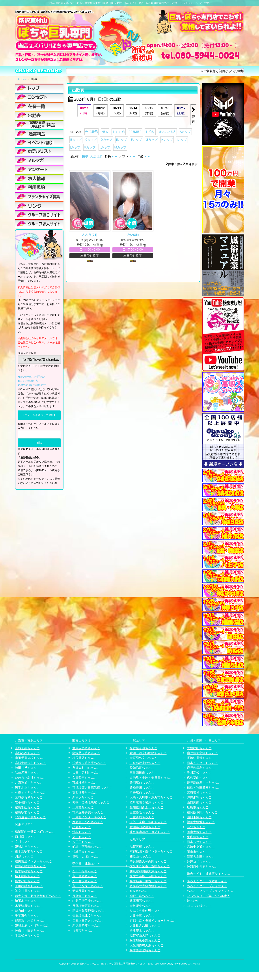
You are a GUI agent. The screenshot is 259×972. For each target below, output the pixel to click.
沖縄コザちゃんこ (199, 861)
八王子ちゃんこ (83, 842)
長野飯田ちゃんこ (84, 896)
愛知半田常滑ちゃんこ (145, 827)
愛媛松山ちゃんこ (199, 748)
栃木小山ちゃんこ (27, 881)
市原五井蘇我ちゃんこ (87, 812)
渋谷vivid (193, 901)
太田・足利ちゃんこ (86, 772)
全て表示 (91, 131)
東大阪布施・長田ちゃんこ (148, 876)
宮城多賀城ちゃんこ (29, 797)
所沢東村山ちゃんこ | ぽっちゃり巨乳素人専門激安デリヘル (110, 963)
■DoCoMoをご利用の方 (32, 376)
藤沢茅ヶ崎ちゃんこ (86, 753)
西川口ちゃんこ (26, 836)
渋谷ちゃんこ (81, 832)
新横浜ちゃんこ (83, 797)
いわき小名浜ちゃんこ (30, 777)
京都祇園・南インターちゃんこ (151, 851)
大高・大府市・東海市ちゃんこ (151, 797)
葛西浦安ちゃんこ (84, 792)
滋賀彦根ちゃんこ (142, 846)
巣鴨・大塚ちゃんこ (86, 856)
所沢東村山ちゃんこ (86, 768)
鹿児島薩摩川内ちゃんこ (204, 782)
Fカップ (136, 139)
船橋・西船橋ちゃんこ (87, 847)
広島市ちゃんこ (198, 807)
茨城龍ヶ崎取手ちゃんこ (89, 763)
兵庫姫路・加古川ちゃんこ (148, 881)
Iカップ (182, 139)
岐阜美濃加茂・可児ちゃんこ (150, 832)
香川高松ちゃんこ (199, 772)
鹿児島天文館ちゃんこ (202, 753)
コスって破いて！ (199, 906)
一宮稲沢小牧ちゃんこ (145, 763)
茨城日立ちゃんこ (84, 852)
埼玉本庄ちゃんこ (27, 901)
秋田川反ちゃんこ (27, 768)
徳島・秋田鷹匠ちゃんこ (204, 787)
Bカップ (76, 139)
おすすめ (118, 131)
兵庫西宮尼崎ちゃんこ (145, 950)
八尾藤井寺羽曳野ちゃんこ (148, 886)
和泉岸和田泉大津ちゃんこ (148, 871)
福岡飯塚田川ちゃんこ (202, 812)
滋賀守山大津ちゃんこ (145, 935)
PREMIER (135, 131)
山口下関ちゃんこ (199, 817)
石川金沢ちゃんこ (84, 881)
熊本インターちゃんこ (202, 763)
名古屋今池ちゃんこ (143, 748)
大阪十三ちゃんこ (142, 915)
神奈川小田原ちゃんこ (30, 930)
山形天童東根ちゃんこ (30, 758)
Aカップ (185, 131)
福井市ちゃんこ (83, 930)
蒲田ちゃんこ (81, 837)
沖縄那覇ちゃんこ (199, 797)
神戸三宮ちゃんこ (142, 896)
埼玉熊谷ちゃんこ (27, 876)
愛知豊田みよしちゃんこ (147, 807)
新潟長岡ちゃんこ (84, 891)
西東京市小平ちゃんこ (87, 822)
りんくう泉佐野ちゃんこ (147, 910)
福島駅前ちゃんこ (27, 812)
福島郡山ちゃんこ (27, 807)
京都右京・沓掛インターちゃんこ (153, 920)
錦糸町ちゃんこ (26, 910)
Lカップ (104, 147)
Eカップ (121, 139)
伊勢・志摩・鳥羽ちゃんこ (148, 822)
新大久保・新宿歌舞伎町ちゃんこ (38, 896)
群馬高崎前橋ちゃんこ (30, 866)
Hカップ (167, 139)
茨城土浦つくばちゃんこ (32, 925)
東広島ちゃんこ (198, 837)
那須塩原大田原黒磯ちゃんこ (92, 787)
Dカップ (106, 139)
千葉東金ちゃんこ (27, 915)
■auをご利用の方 (28, 381)
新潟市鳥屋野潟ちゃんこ (89, 910)
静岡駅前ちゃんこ (142, 782)
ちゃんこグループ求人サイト (207, 886)
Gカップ (151, 139)
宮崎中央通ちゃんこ (201, 847)
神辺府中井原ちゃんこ (202, 866)
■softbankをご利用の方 (32, 385)
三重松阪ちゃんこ (142, 812)
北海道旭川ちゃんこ (29, 782)
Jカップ (75, 147)
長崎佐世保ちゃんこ (201, 758)
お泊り (150, 131)
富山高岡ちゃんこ (84, 876)
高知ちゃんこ (196, 827)
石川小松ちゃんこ (84, 871)
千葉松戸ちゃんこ (27, 935)
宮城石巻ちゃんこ (27, 753)
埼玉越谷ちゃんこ (84, 758)
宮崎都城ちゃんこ (199, 792)
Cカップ (91, 139)
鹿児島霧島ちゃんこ (201, 768)
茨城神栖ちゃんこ (84, 782)
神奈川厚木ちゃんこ (29, 891)
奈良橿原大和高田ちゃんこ (148, 861)
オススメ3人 (167, 131)
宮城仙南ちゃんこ (27, 748)
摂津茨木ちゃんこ (142, 930)
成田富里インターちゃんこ (33, 861)
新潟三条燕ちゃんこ (86, 925)
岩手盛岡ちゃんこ (27, 802)
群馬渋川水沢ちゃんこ (30, 920)
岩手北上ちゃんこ (27, 787)
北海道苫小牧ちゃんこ (30, 817)
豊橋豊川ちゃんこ (142, 787)
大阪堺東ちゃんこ (142, 906)
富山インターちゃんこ (87, 886)
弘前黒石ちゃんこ (27, 772)
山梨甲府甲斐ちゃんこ (87, 901)
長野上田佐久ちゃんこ (87, 920)
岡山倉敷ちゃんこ (199, 832)
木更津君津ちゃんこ (29, 906)
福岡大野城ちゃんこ (201, 822)
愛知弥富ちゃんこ (142, 768)
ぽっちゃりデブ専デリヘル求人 (208, 896)
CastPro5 (193, 963)
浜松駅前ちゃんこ (142, 792)
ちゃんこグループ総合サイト (207, 881)
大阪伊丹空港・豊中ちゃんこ (150, 866)
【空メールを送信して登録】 (39, 415)
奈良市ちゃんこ (140, 891)
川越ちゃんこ (24, 856)
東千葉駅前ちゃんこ (29, 851)
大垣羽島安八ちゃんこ (145, 758)
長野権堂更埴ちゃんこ (87, 906)
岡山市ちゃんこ (198, 852)
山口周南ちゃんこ (199, 802)
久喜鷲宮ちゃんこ (84, 777)
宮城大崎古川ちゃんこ (30, 763)
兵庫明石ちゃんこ (142, 901)
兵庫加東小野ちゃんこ (145, 940)
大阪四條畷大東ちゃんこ (147, 945)
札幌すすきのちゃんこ (30, 792)
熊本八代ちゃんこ (199, 842)
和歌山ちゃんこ (140, 856)
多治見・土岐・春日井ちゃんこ (151, 777)
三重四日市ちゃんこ (143, 772)
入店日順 (96, 156)
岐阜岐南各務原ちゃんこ (147, 802)
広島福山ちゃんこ (199, 777)
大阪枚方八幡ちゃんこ (145, 925)
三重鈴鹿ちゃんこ (142, 817)
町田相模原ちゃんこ (29, 886)
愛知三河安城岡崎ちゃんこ (148, 753)
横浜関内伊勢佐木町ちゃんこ (35, 832)
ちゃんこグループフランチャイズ (210, 891)
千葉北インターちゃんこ (89, 817)
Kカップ (89, 147)
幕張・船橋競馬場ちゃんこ (90, 802)
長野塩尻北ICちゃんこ (87, 915)
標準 (85, 156)
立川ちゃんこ (24, 841)
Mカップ (120, 147)
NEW (105, 131)
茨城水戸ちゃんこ (27, 846)
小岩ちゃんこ (81, 827)
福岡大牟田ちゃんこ (201, 856)
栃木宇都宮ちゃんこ (29, 871)
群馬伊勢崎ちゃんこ (86, 748)
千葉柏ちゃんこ (83, 807)
